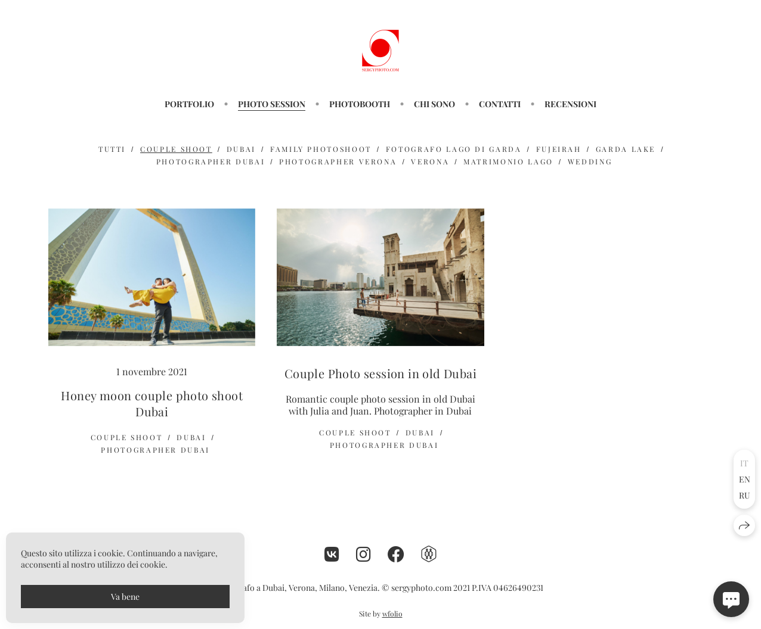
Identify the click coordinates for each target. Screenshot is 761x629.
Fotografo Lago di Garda (454, 149)
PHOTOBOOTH (359, 104)
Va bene (125, 596)
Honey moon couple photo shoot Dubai (152, 403)
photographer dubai (210, 161)
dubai (241, 149)
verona (430, 161)
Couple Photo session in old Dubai (380, 373)
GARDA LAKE (625, 149)
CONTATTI (500, 104)
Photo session (271, 104)
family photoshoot (321, 149)
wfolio (392, 613)
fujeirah (558, 149)
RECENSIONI (570, 104)
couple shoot (176, 149)
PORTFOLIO (189, 104)
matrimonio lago (508, 161)
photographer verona (338, 161)
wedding (590, 161)
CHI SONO (434, 104)
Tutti (112, 149)
